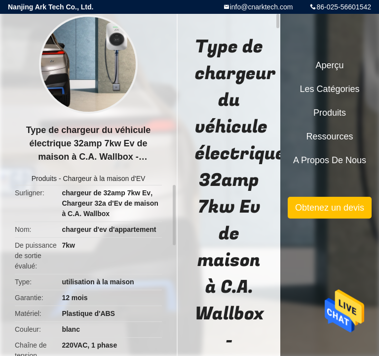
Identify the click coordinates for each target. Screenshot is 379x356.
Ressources (329, 136)
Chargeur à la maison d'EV (104, 178)
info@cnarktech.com (261, 7)
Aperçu (329, 65)
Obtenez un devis (329, 208)
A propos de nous (329, 160)
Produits (44, 178)
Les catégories (329, 89)
